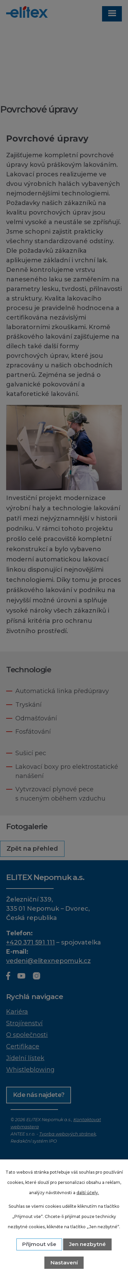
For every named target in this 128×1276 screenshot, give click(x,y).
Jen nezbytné (87, 1244)
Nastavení (64, 1262)
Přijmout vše (39, 1244)
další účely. (87, 1192)
